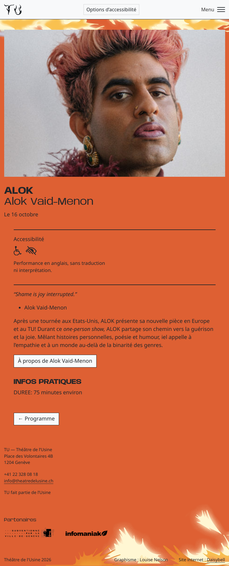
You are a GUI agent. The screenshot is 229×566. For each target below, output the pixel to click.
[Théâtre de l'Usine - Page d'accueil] (12, 9)
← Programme (36, 418)
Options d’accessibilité (111, 9)
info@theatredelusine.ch (28, 481)
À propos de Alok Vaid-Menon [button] (55, 361)
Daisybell (216, 560)
